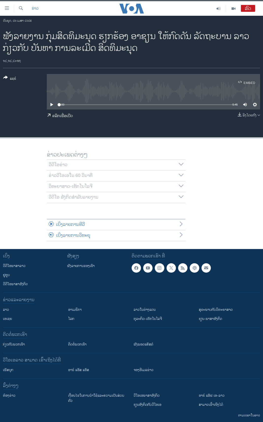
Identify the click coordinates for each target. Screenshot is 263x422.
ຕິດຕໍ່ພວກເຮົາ (77, 344)
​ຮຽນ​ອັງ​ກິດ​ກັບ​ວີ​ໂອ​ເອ (147, 404)
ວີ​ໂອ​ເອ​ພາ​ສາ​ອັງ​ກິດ (147, 395)
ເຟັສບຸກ (8, 370)
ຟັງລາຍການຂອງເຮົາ (81, 265)
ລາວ (6, 309)
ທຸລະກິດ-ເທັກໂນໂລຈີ (148, 318)
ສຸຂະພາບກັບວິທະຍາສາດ (216, 309)
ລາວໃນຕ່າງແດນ (145, 309)
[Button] (9, 79)
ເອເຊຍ (7, 318)
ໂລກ (71, 318)
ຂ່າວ (35, 9)
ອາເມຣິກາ (75, 309)
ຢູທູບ (6, 275)
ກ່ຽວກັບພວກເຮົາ (14, 344)
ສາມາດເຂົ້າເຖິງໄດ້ (211, 404)
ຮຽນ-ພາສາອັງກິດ (210, 318)
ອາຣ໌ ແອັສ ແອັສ (78, 370)
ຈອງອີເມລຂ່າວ (144, 370)
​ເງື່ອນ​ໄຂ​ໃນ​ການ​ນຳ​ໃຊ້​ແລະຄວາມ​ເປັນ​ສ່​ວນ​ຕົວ (96, 398)
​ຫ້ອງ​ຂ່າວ (9, 395)
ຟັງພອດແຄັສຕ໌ (143, 344)
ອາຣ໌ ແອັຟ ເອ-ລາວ (212, 395)
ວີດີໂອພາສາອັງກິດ (15, 284)
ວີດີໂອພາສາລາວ (14, 265)
